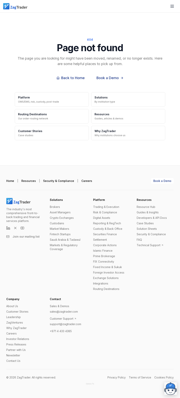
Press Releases (16, 344)
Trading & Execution (106, 206)
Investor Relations (17, 339)
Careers (86, 180)
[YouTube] (22, 228)
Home (10, 180)
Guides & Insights (148, 212)
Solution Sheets (147, 228)
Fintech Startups (60, 234)
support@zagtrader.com (65, 324)
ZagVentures (14, 322)
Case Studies (145, 223)
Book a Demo (110, 78)
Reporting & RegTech (107, 223)
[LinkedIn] (8, 228)
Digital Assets (101, 217)
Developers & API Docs (152, 217)
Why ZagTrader (16, 328)
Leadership (13, 317)
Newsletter (13, 355)
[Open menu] (172, 6)
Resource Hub (146, 206)
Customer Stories (17, 311)
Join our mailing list (23, 236)
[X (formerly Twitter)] (15, 228)
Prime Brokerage (104, 256)
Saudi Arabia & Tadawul (65, 239)
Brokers (55, 206)
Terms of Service (140, 377)
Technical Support (150, 245)
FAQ (139, 239)
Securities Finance (105, 234)
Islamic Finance (103, 250)
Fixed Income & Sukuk (107, 267)
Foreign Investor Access (108, 272)
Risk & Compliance (105, 212)
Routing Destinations (106, 289)
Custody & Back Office (107, 228)
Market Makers (59, 228)
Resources (28, 180)
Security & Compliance (58, 180)
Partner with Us (16, 349)
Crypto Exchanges (62, 217)
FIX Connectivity (103, 261)
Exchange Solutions (106, 278)
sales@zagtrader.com (64, 311)
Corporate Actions (105, 245)
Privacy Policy (116, 377)
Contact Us (13, 360)
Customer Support (63, 318)
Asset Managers (60, 212)
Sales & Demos (59, 306)
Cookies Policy (164, 377)
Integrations (100, 283)
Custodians (57, 223)
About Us (12, 306)
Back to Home (70, 78)
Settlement (100, 239)
